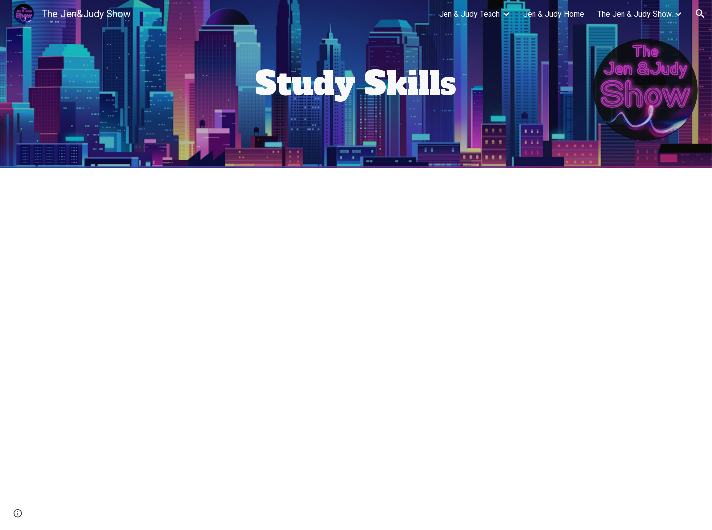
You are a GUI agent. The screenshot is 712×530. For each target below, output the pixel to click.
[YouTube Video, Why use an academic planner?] (502, 258)
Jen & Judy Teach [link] (469, 14)
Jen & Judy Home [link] (553, 14)
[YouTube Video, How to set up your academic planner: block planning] (210, 439)
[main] (356, 84)
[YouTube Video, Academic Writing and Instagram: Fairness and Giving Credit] (502, 438)
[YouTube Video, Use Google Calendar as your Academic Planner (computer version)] (210, 258)
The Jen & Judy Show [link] (634, 14)
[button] (700, 14)
